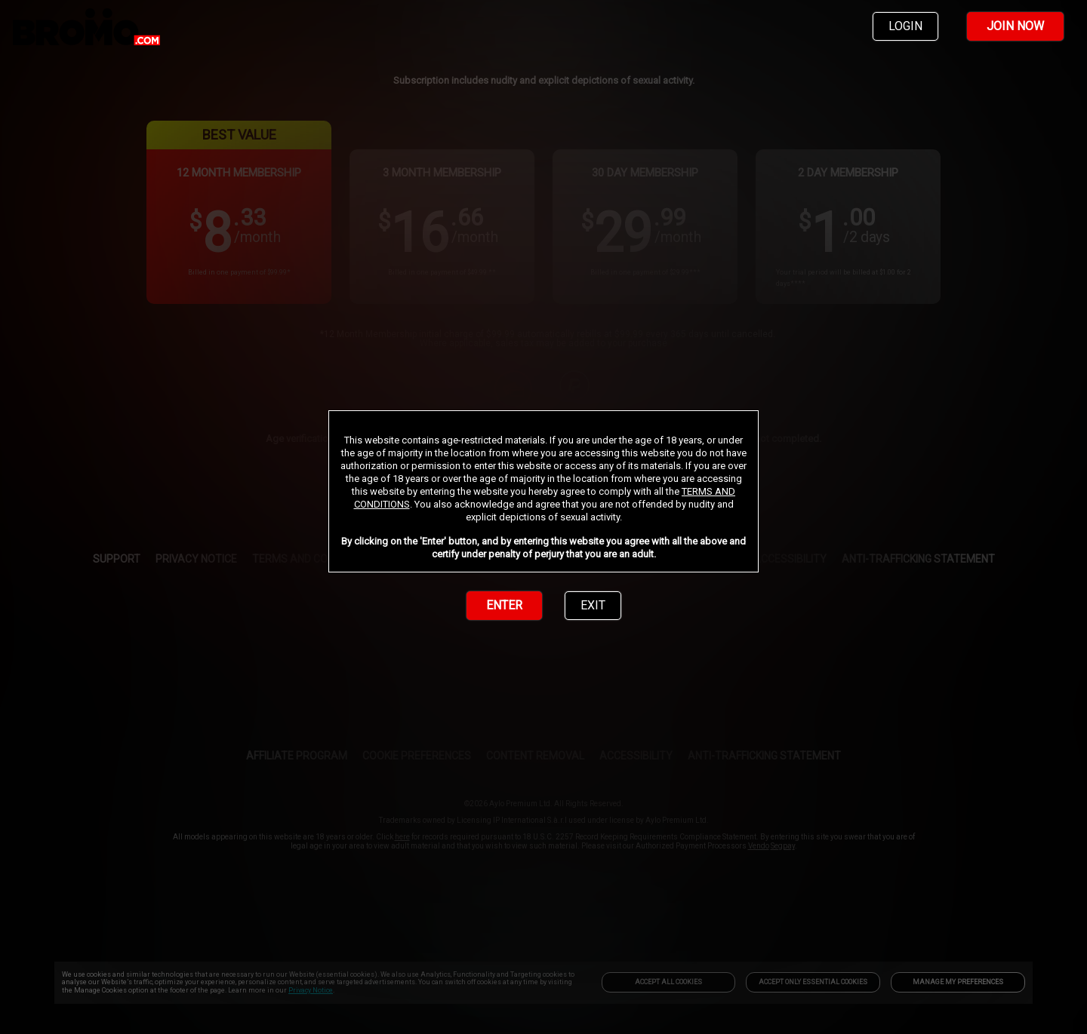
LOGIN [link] (905, 26)
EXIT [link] (592, 605)
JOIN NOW (1015, 26)
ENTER (504, 605)
